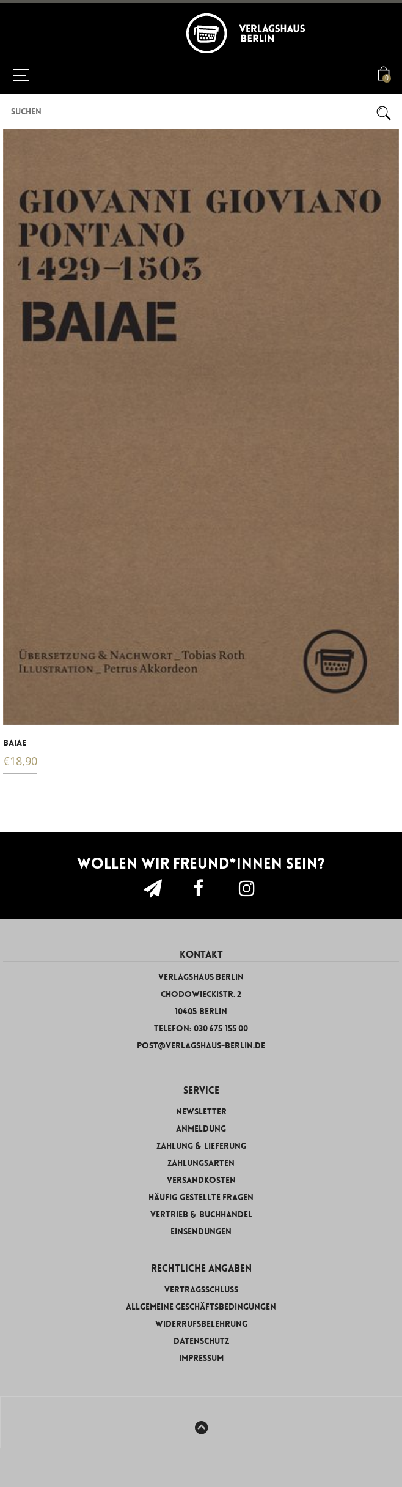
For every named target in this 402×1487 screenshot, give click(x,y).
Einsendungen (201, 1231)
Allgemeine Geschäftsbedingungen (201, 1306)
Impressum (201, 1358)
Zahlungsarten (201, 1163)
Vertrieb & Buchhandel (201, 1214)
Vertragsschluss (201, 1289)
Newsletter (201, 1111)
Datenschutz (201, 1341)
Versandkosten (201, 1180)
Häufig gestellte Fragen (201, 1197)
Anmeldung (201, 1128)
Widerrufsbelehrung (201, 1324)
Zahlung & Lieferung (201, 1146)
